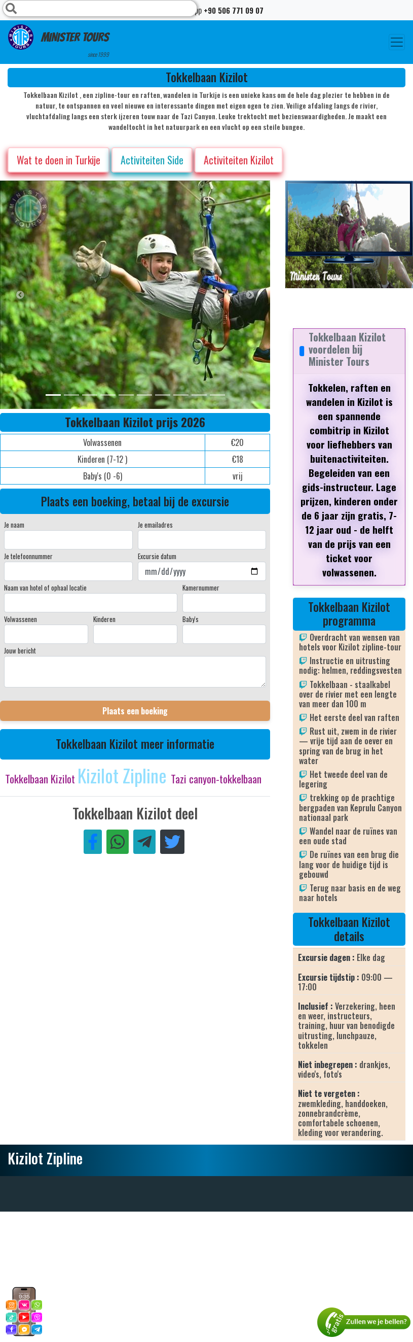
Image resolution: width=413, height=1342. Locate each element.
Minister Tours (58, 41)
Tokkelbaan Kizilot (41, 778)
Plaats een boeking (135, 711)
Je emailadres (155, 525)
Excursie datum (157, 556)
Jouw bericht (20, 650)
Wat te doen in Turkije (58, 159)
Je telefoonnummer (28, 556)
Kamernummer (200, 587)
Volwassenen (20, 619)
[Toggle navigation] (397, 42)
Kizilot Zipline (124, 775)
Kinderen (104, 619)
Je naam (14, 525)
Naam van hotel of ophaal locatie (45, 587)
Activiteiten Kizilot (239, 159)
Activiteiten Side (152, 159)
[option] (202, 295)
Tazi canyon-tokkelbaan (216, 778)
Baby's (190, 619)
